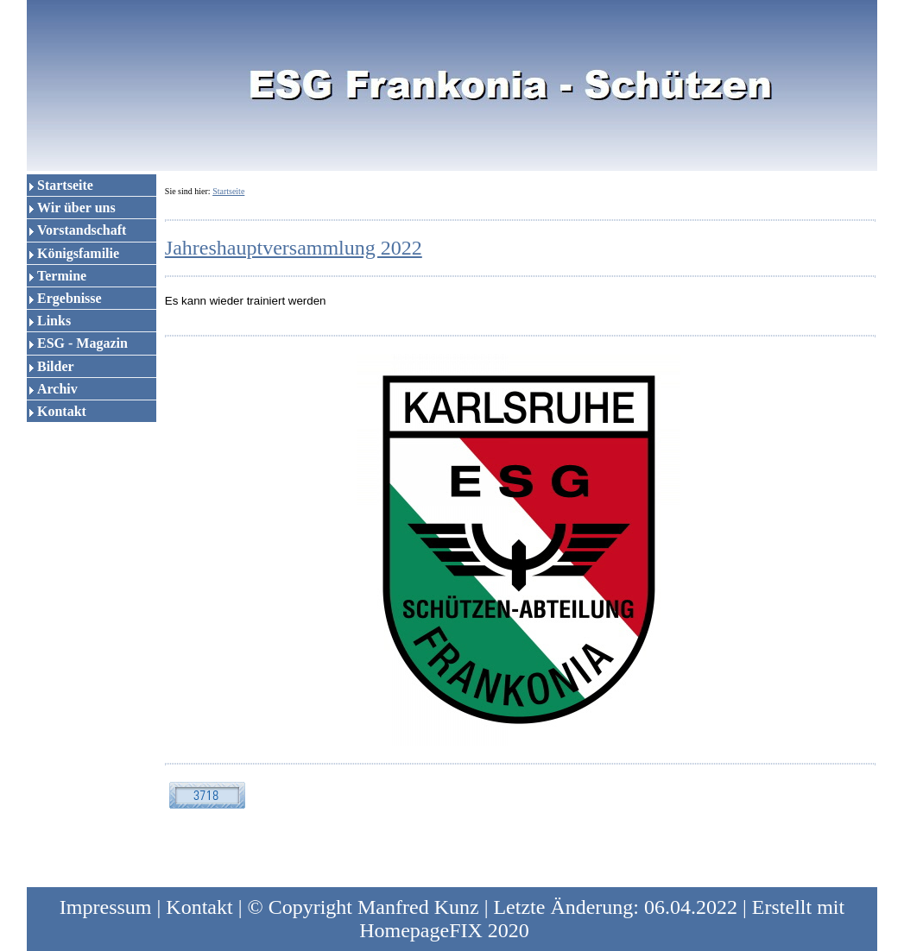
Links (54, 320)
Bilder (55, 366)
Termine (61, 275)
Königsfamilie (78, 253)
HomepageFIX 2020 (444, 930)
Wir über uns (76, 207)
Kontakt (61, 411)
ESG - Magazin (82, 343)
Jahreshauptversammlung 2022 (293, 247)
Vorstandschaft (81, 230)
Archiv (57, 388)
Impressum (106, 907)
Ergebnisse (69, 298)
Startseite (65, 185)
